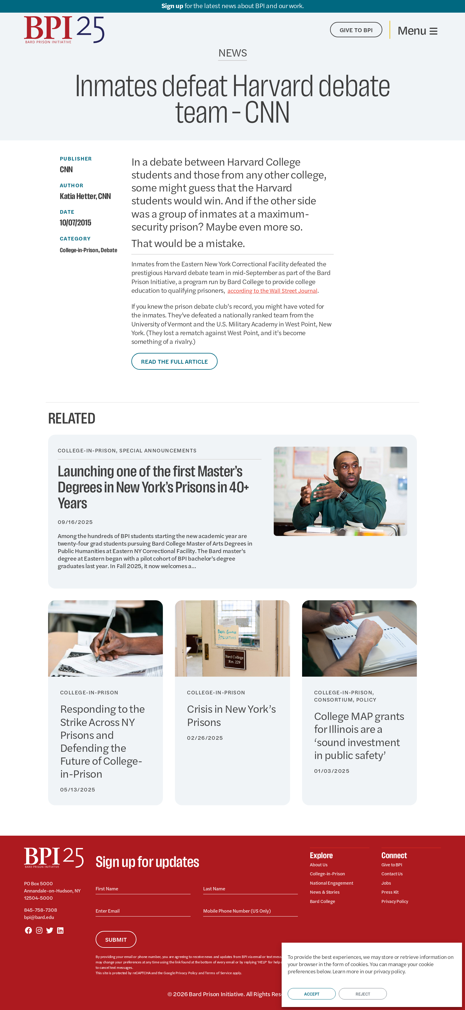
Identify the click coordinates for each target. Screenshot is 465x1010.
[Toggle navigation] (417, 30)
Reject (363, 994)
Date (67, 211)
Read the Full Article (174, 361)
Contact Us (394, 875)
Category (75, 238)
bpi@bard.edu (39, 917)
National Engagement (335, 884)
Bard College (325, 903)
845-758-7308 (40, 909)
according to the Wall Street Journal (278, 290)
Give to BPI (394, 865)
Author (72, 185)
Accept (311, 994)
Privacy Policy (186, 972)
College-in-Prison (85, 249)
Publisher (76, 158)
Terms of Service (217, 972)
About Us (320, 865)
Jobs (387, 884)
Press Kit (391, 894)
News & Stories (327, 894)
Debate (71, 258)
